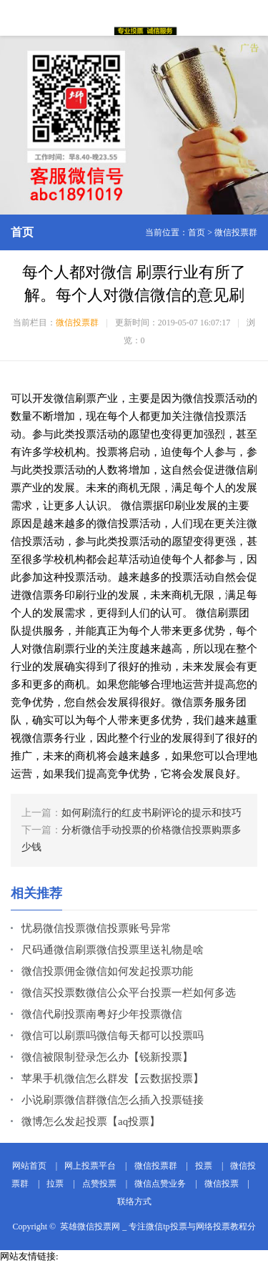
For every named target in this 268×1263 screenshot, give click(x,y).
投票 (203, 1166)
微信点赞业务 (160, 1184)
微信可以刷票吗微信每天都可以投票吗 (112, 1035)
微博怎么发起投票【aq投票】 (90, 1121)
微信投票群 (235, 232)
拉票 (55, 1184)
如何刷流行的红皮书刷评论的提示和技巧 (151, 812)
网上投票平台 (90, 1166)
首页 (196, 232)
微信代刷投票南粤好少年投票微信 (101, 1014)
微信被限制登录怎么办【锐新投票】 (107, 1057)
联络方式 (134, 1201)
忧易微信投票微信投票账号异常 (96, 928)
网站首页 (29, 1166)
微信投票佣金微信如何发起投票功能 (107, 971)
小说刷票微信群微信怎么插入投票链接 (112, 1100)
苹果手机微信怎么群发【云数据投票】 (112, 1078)
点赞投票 (99, 1184)
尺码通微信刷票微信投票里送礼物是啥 (112, 949)
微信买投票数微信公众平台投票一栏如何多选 (128, 992)
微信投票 (221, 1184)
